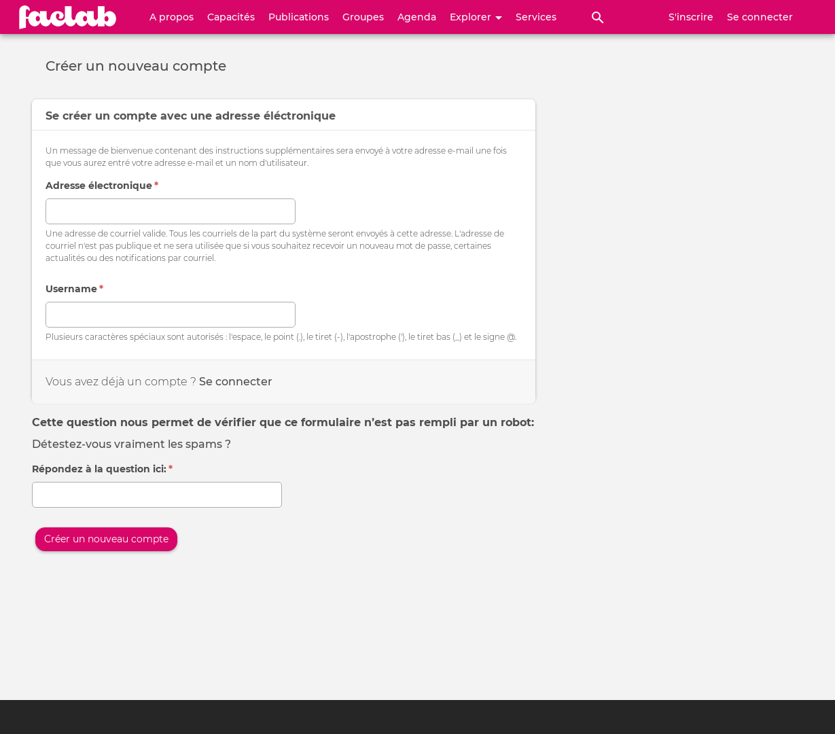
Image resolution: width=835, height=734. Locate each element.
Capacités (231, 17)
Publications (298, 17)
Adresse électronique (102, 185)
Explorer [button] (476, 17)
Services (536, 17)
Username (74, 289)
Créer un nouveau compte (106, 539)
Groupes (363, 17)
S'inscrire (691, 17)
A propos (171, 17)
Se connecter (760, 17)
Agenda (416, 17)
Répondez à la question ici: (102, 469)
